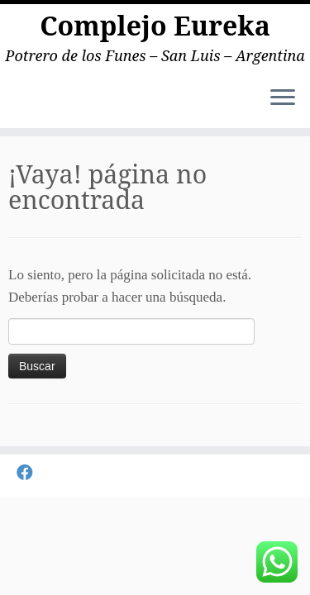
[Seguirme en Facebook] (29, 473)
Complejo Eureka (155, 25)
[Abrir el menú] (282, 98)
